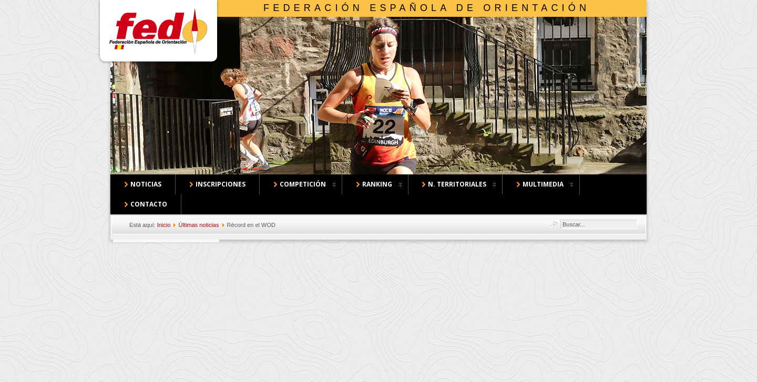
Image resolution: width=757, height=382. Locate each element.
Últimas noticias (198, 225)
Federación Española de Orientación (426, 8)
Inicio (164, 225)
